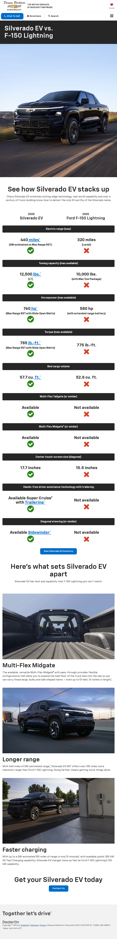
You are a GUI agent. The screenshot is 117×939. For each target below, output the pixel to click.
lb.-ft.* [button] (34, 343)
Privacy (43, 925)
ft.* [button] (37, 377)
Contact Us (58, 888)
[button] (12, 16)
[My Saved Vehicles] (112, 7)
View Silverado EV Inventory (58, 551)
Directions (34, 16)
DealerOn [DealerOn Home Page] (25, 925)
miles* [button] (34, 240)
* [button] (111, 679)
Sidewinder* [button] (39, 533)
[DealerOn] (10, 922)
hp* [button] (34, 309)
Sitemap (34, 925)
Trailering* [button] (35, 502)
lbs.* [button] (36, 274)
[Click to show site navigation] (112, 16)
